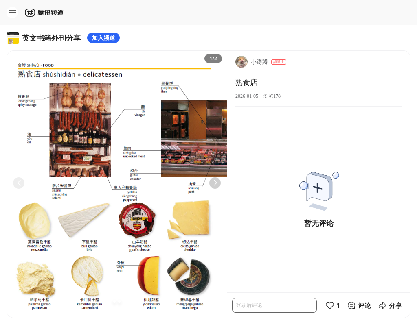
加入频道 (103, 37)
